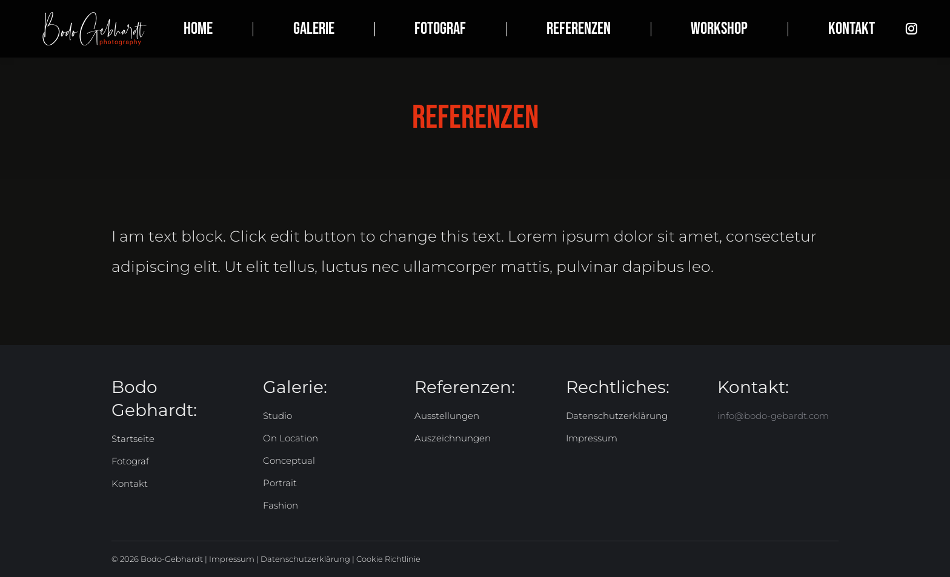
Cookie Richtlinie (388, 559)
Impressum (231, 559)
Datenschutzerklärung (305, 559)
